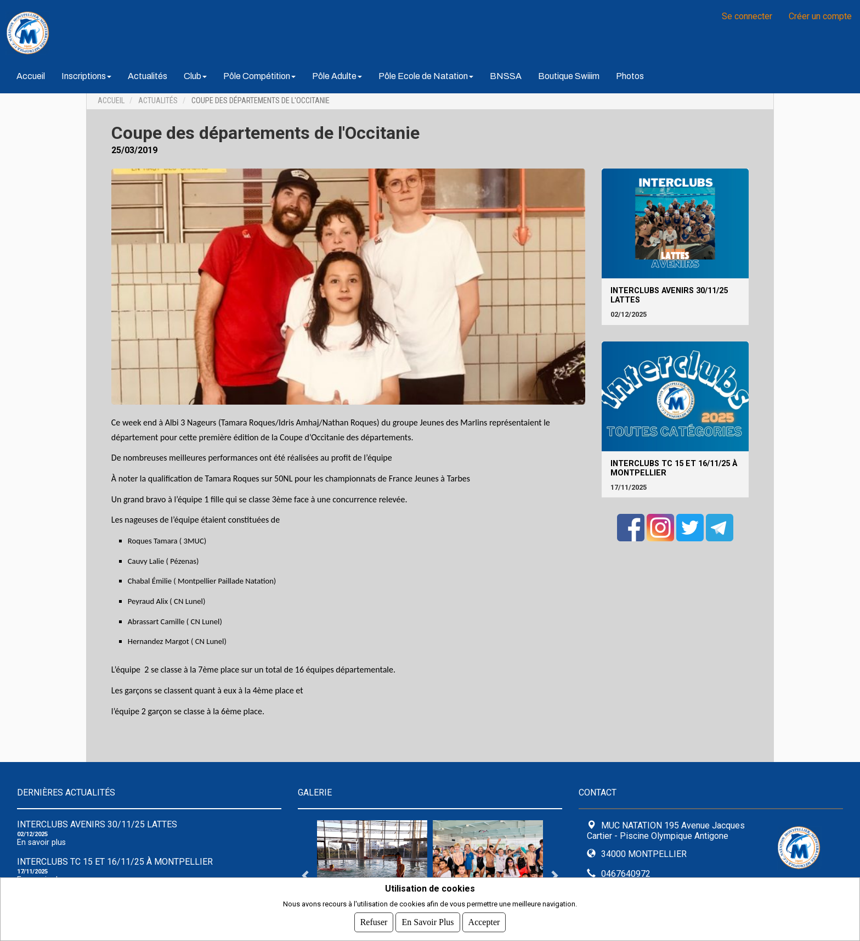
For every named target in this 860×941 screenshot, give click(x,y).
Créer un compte (820, 16)
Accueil (30, 76)
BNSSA (506, 76)
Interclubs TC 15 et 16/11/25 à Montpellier (673, 468)
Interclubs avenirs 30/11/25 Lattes (669, 295)
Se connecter (747, 16)
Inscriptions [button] (86, 76)
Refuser (374, 922)
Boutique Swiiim (568, 76)
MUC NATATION (142, 33)
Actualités (147, 76)
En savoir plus (41, 842)
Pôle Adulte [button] (337, 76)
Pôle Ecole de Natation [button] (425, 76)
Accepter (484, 922)
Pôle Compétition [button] (259, 76)
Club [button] (195, 76)
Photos (630, 76)
